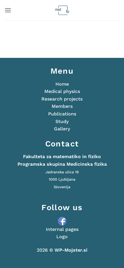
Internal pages (62, 229)
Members (62, 106)
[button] (7, 10)
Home (62, 84)
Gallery (62, 129)
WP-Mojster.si (71, 250)
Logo (62, 236)
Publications (62, 114)
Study (62, 121)
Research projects (62, 99)
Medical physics (62, 91)
